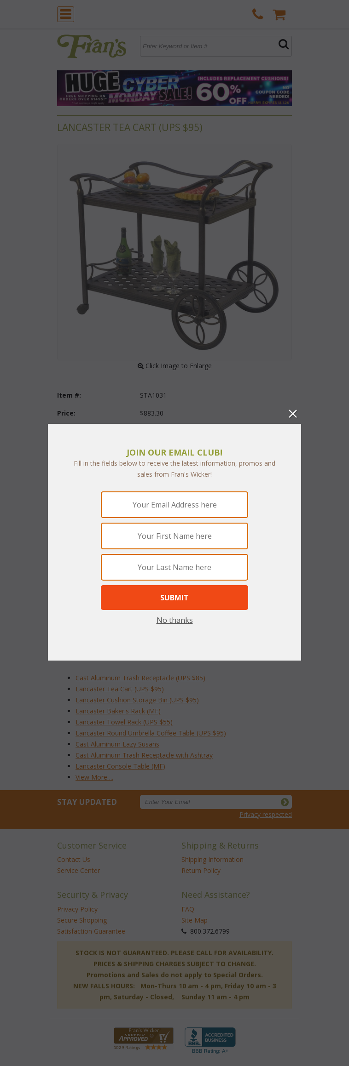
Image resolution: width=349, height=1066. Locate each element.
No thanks (175, 620)
